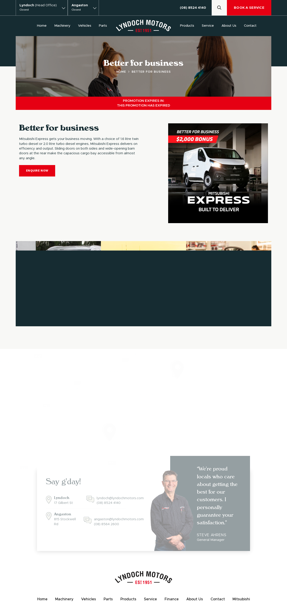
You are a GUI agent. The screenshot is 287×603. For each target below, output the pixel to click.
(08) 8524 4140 (193, 7)
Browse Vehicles (44, 311)
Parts (103, 25)
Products (187, 25)
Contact (250, 25)
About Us (229, 25)
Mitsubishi (241, 599)
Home (42, 25)
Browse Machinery (131, 311)
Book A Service (249, 7)
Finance (172, 599)
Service (208, 25)
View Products (213, 311)
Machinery (62, 25)
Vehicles (84, 25)
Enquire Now (37, 170)
